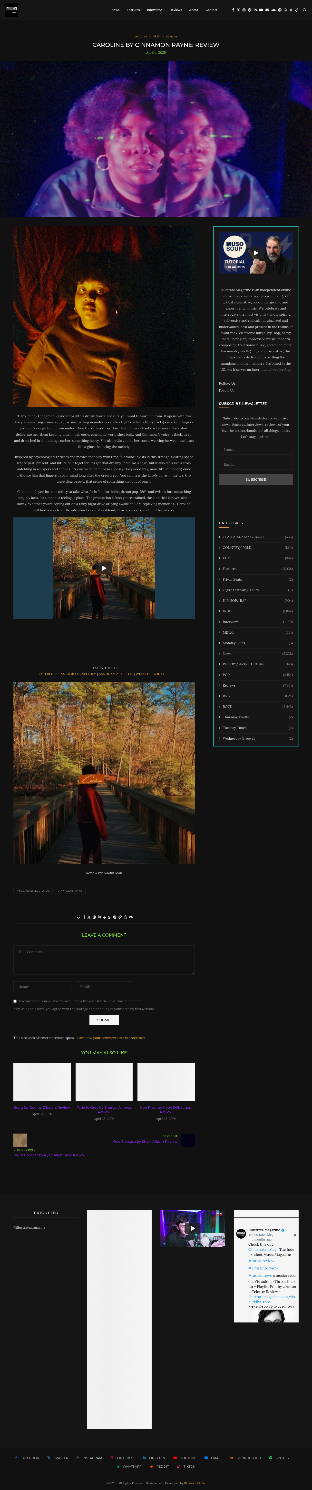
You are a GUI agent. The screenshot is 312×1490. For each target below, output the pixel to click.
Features (133, 10)
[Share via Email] (131, 917)
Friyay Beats (258, 579)
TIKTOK (127, 674)
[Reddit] (291, 10)
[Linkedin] (255, 10)
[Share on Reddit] (104, 917)
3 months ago (262, 1239)
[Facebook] (233, 10)
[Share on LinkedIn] (99, 917)
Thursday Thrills (258, 717)
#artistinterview (263, 1268)
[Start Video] (104, 568)
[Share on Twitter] (89, 917)
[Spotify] (280, 10)
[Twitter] (238, 10)
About (193, 10)
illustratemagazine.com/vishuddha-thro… (271, 1299)
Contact (211, 10)
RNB (258, 696)
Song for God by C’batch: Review (42, 1107)
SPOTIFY (89, 674)
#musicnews (260, 1275)
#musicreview (261, 1260)
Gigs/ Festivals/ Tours (258, 590)
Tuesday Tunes (258, 728)
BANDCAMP (109, 674)
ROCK (258, 706)
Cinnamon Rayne (70, 890)
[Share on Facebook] (84, 917)
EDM (258, 558)
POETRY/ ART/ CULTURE (258, 664)
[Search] (304, 10)
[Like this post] (78, 917)
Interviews (154, 10)
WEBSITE (143, 674)
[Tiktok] (297, 10)
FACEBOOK (48, 674)
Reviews (176, 10)
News (115, 10)
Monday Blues (258, 643)
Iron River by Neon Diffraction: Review (166, 1110)
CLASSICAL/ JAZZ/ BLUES (258, 537)
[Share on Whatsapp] (109, 917)
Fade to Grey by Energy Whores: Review (104, 1110)
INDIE (258, 611)
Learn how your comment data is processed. (111, 1038)
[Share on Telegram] (115, 917)
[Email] (267, 10)
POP (258, 675)
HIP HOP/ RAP (258, 600)
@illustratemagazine (29, 1227)
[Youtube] (261, 10)
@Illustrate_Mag (261, 1235)
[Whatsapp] (285, 10)
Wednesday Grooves (258, 738)
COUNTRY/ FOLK (258, 547)
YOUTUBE (161, 674)
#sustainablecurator (33, 890)
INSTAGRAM (69, 674)
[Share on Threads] (125, 917)
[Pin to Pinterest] (94, 917)
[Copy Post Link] (120, 917)
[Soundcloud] (273, 10)
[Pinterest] (249, 10)
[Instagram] (244, 10)
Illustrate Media (195, 1483)
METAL (258, 632)
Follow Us (226, 390)
